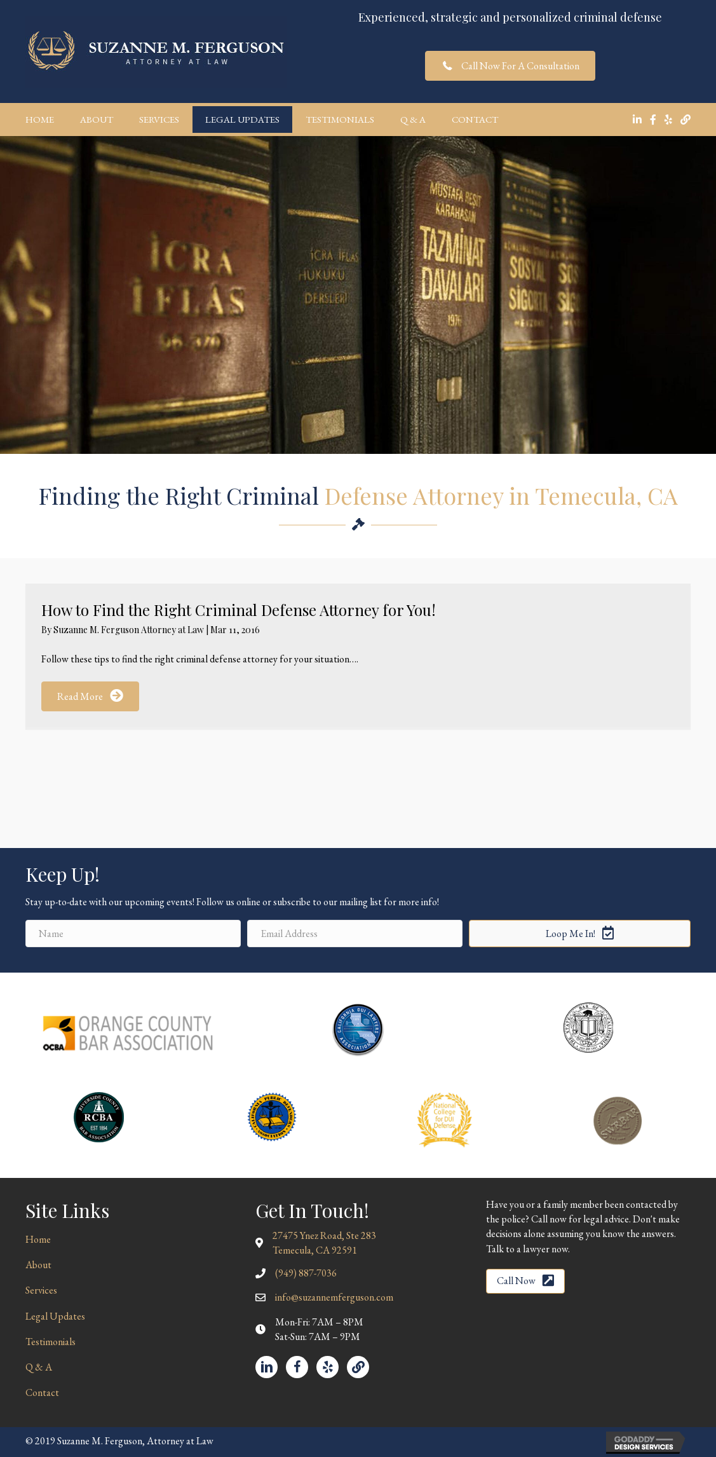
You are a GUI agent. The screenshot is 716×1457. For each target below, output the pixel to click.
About (96, 119)
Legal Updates (242, 119)
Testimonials (340, 119)
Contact (475, 119)
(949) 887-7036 (306, 1273)
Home (39, 119)
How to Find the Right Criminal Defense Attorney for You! (238, 609)
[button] (510, 66)
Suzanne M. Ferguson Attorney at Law (129, 630)
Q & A (413, 119)
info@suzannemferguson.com (334, 1297)
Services (159, 119)
